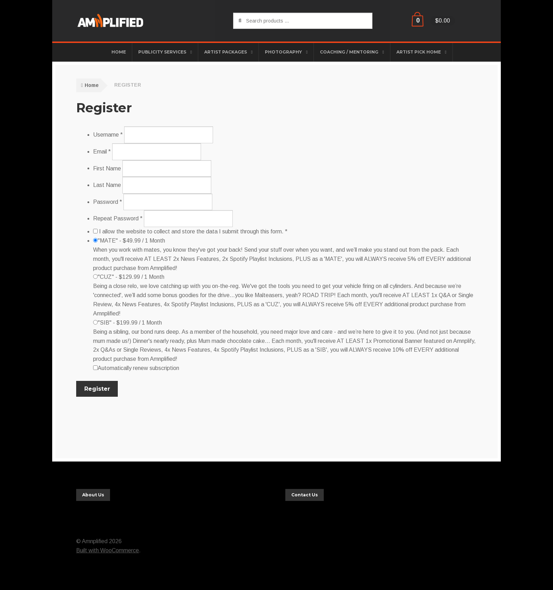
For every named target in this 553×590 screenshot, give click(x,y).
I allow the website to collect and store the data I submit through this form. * (190, 231)
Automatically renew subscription (136, 368)
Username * (108, 135)
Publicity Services (162, 52)
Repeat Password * (117, 218)
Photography (283, 52)
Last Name (107, 185)
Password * (107, 202)
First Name (107, 168)
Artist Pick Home (418, 52)
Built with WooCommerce (107, 550)
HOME (118, 52)
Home (92, 85)
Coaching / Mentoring (349, 52)
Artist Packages (225, 52)
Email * (102, 152)
